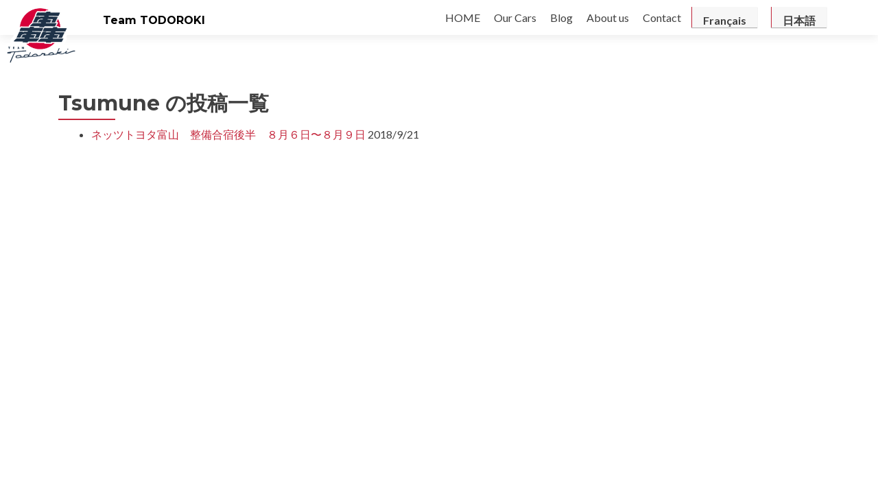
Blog (561, 17)
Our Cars (515, 17)
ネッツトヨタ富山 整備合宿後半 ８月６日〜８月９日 (228, 134)
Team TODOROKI (154, 20)
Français (724, 20)
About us (607, 17)
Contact (662, 17)
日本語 (799, 20)
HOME (462, 17)
